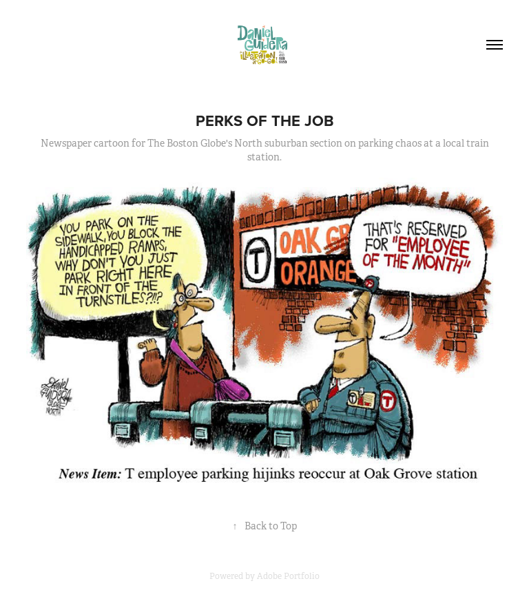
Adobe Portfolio (288, 576)
